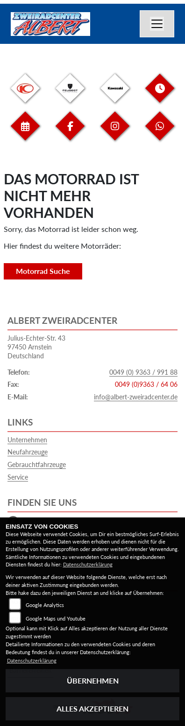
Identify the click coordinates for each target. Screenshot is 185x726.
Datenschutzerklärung (88, 564)
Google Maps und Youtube (55, 618)
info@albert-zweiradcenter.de (136, 397)
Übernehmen (93, 680)
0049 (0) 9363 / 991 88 (143, 372)
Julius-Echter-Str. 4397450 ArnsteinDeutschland (36, 346)
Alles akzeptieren (92, 708)
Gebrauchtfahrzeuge (36, 464)
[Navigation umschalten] (157, 23)
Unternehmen (27, 440)
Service (17, 477)
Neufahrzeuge (27, 452)
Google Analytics (45, 605)
